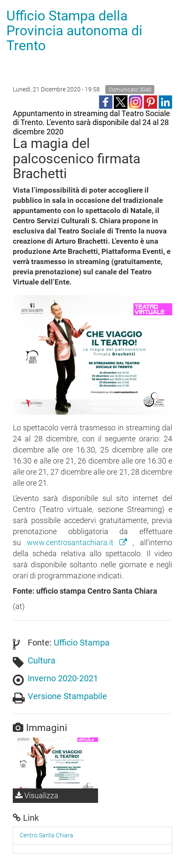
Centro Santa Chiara (46, 835)
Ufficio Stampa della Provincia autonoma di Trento (74, 31)
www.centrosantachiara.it (80, 542)
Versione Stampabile (67, 696)
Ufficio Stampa (82, 642)
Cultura (41, 660)
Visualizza (36, 795)
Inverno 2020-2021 (63, 678)
